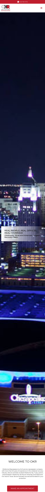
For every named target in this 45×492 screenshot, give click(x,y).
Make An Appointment (22, 488)
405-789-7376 (24, 2)
